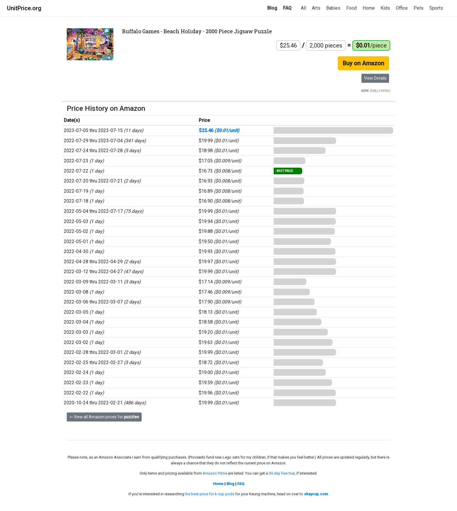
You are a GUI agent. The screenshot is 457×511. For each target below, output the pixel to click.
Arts (316, 8)
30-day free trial (282, 473)
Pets (418, 8)
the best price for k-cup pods (209, 494)
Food (351, 8)
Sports (436, 8)
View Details (375, 78)
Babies (333, 8)
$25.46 (219, 130)
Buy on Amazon (363, 63)
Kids (385, 8)
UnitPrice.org (24, 8)
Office (402, 8)
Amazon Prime (215, 473)
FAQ (287, 8)
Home (369, 8)
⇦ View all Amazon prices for (104, 417)
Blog (272, 8)
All (303, 8)
